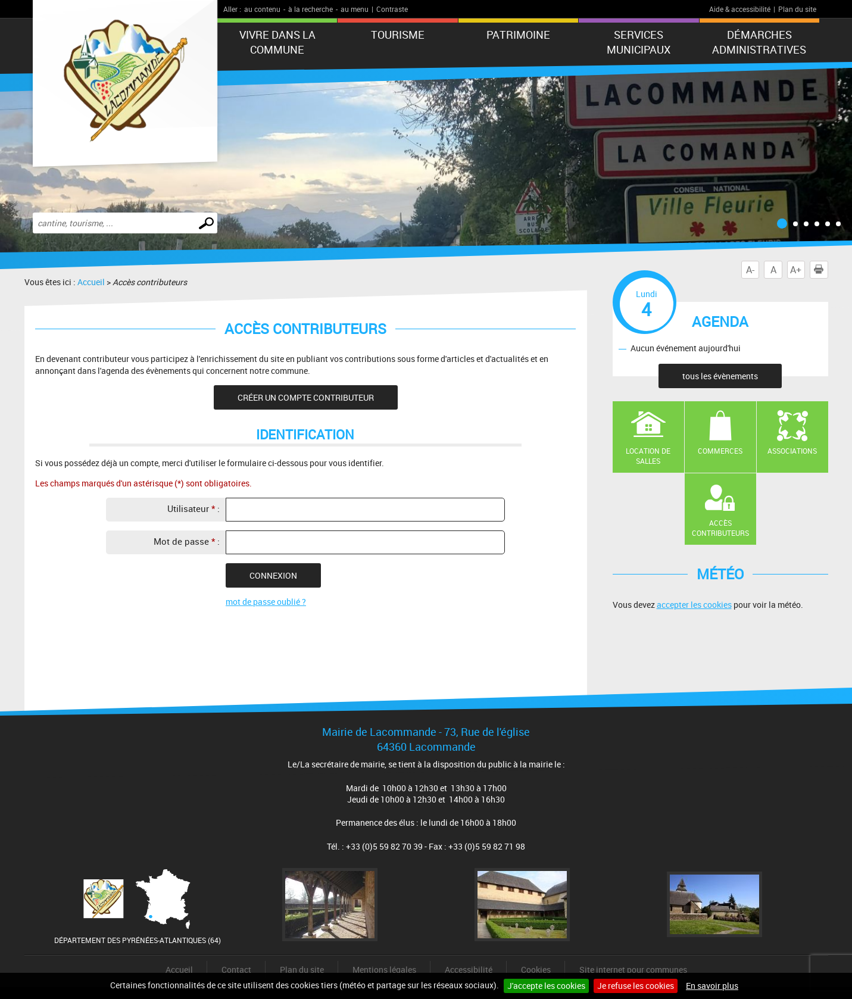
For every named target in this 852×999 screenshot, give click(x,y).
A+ (795, 269)
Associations (792, 450)
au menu (355, 9)
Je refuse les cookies (635, 985)
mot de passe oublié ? (266, 601)
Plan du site (797, 9)
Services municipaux (638, 42)
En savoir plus (712, 985)
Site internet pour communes (633, 969)
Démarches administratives (759, 42)
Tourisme (398, 34)
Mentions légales (384, 969)
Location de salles (648, 456)
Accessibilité (468, 969)
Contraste (392, 9)
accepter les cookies (694, 604)
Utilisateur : (193, 508)
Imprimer (821, 269)
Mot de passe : (187, 541)
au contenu (262, 9)
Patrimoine (518, 34)
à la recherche (310, 9)
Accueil (91, 282)
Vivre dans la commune (277, 42)
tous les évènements (720, 376)
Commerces (720, 450)
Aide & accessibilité (739, 9)
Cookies (536, 969)
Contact (236, 969)
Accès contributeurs (720, 528)
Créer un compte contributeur (306, 397)
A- (750, 269)
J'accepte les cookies (546, 985)
